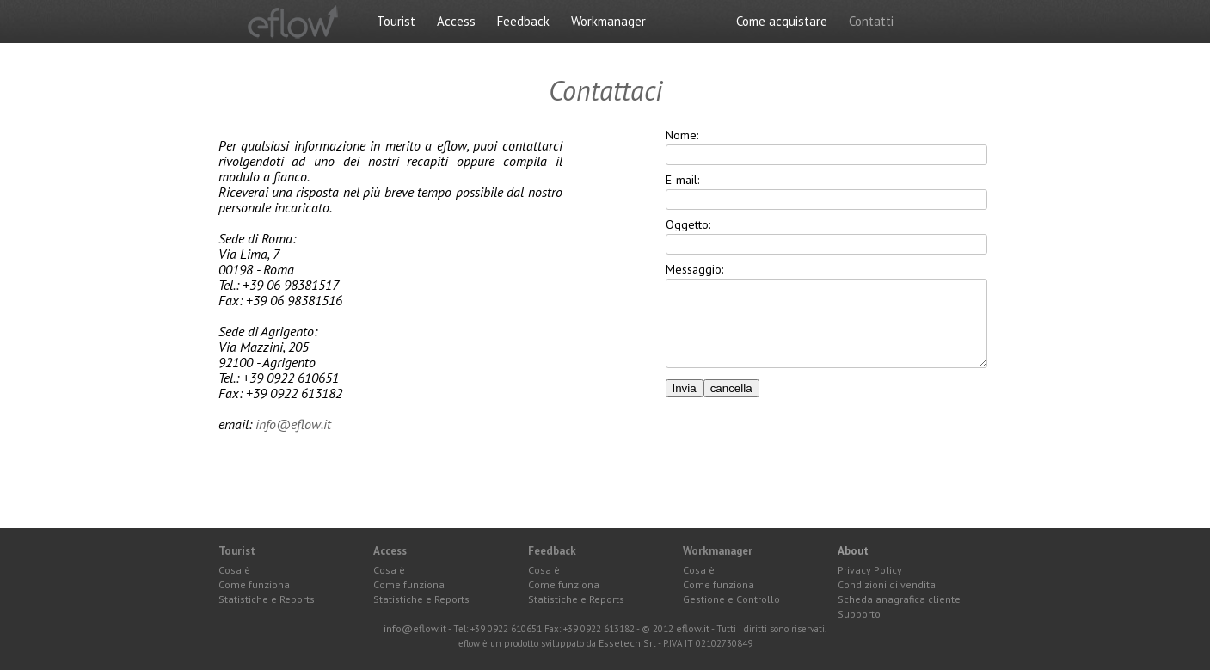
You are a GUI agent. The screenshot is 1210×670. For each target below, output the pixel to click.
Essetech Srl (627, 643)
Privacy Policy (870, 570)
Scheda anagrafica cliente (899, 599)
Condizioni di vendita (887, 585)
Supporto (859, 614)
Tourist (396, 21)
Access (456, 21)
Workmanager (608, 21)
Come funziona (254, 585)
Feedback (523, 21)
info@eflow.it (293, 424)
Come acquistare (781, 21)
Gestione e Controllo (731, 599)
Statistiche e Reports (266, 599)
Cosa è (234, 570)
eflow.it (692, 629)
